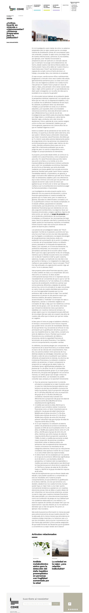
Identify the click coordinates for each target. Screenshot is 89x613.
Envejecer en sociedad (10, 16)
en (76, 3)
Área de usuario (74, 2)
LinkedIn (73, 7)
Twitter (73, 9)
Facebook (74, 5)
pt (74, 3)
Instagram (74, 6)
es (72, 3)
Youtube (73, 10)
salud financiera (53, 137)
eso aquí (65, 102)
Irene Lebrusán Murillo (12, 42)
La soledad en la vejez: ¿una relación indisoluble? (59, 565)
